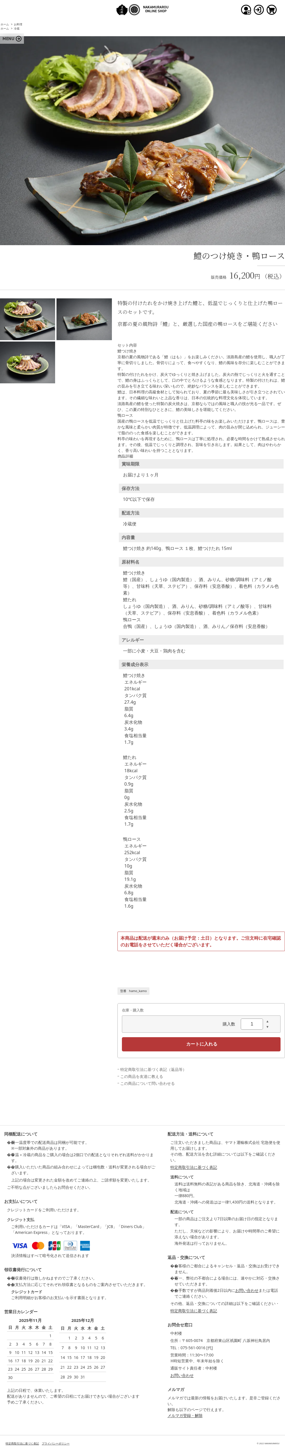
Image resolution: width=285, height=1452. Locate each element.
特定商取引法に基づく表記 (193, 1167)
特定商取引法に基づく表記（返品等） (153, 1069)
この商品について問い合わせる (147, 1083)
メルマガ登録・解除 (185, 1415)
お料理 (18, 24)
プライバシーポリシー (56, 1443)
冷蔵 (16, 28)
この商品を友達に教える (141, 1076)
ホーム (5, 24)
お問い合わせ (247, 1290)
